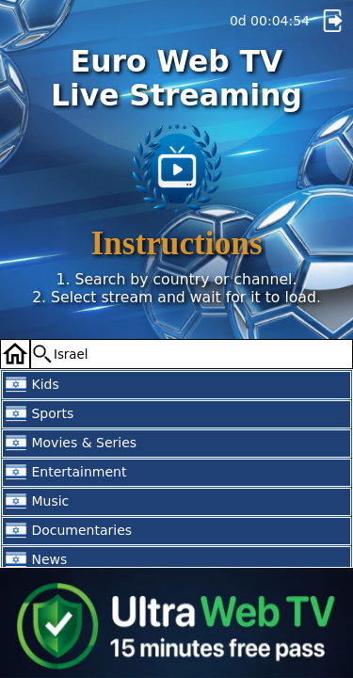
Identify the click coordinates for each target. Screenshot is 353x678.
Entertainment (65, 472)
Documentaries (68, 531)
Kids (32, 385)
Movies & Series (70, 443)
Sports (39, 414)
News (36, 560)
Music (37, 502)
